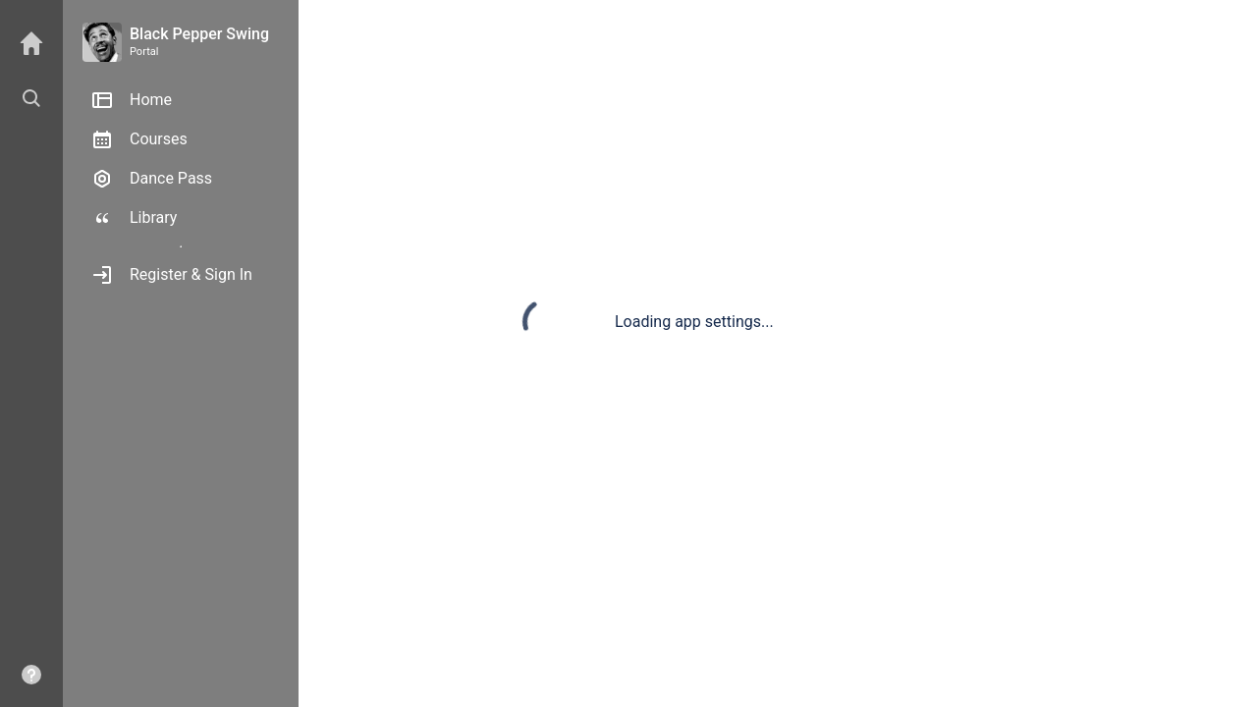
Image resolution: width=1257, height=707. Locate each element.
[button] (31, 98)
